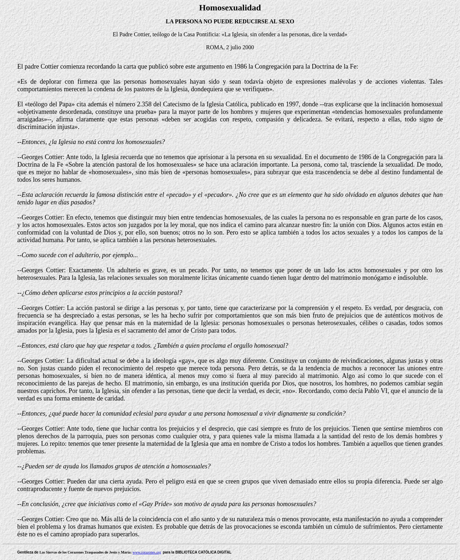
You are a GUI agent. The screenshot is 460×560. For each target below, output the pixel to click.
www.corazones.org (147, 552)
